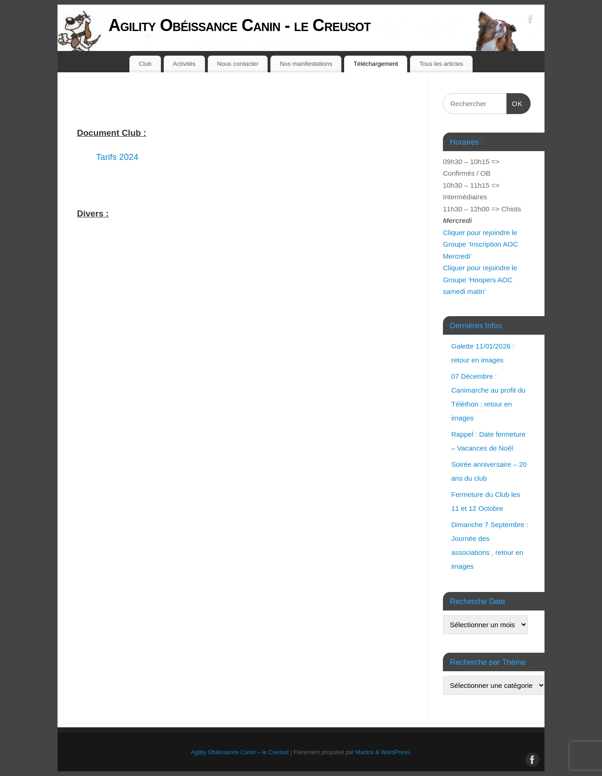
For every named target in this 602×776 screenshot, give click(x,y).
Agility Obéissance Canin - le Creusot (240, 25)
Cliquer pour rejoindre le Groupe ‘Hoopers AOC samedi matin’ (480, 279)
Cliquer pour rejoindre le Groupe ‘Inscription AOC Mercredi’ (480, 244)
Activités (184, 63)
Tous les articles (441, 63)
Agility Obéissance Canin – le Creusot (239, 752)
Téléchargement (375, 63)
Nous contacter (237, 63)
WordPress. (396, 752)
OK (514, 102)
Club (145, 63)
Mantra (365, 752)
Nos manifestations (306, 63)
